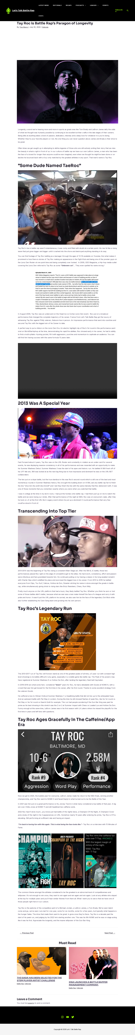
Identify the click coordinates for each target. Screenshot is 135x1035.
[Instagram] (62, 1017)
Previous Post (27, 933)
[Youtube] (67, 1017)
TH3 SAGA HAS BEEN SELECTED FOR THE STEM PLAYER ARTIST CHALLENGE (39, 979)
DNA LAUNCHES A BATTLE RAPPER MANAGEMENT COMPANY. (88, 983)
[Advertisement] (67, 44)
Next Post (110, 933)
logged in (31, 1003)
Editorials (47, 27)
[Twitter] (72, 1017)
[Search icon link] (128, 10)
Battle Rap (20, 984)
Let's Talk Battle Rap (23, 10)
